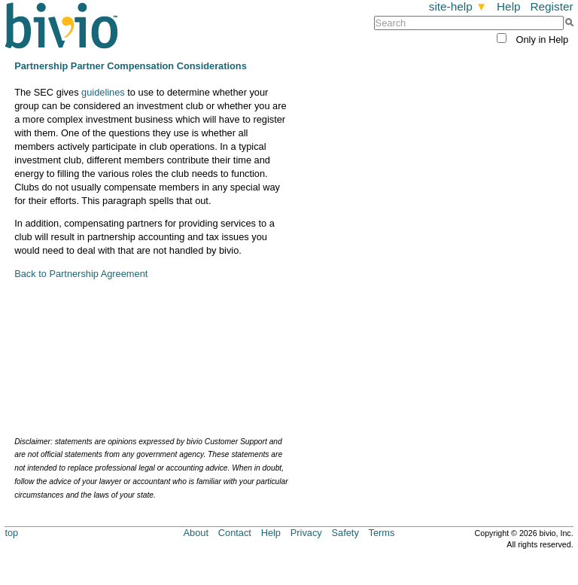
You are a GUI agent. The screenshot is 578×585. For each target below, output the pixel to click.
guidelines (103, 92)
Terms (382, 532)
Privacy (306, 532)
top (11, 532)
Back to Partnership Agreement (81, 273)
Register (551, 6)
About (196, 532)
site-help (458, 6)
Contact (234, 532)
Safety (345, 532)
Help (509, 6)
